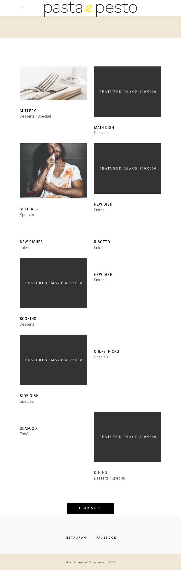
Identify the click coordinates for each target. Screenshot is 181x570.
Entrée (99, 210)
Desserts (27, 116)
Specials (44, 116)
